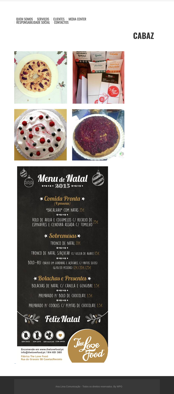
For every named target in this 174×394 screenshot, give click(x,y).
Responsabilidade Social (33, 22)
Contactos (61, 22)
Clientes (59, 19)
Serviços (43, 19)
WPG (119, 386)
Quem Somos (24, 19)
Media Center (77, 19)
